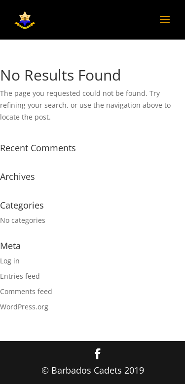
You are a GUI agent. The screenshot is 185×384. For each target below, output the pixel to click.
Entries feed (20, 276)
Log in (10, 260)
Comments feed (26, 291)
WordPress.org (24, 306)
